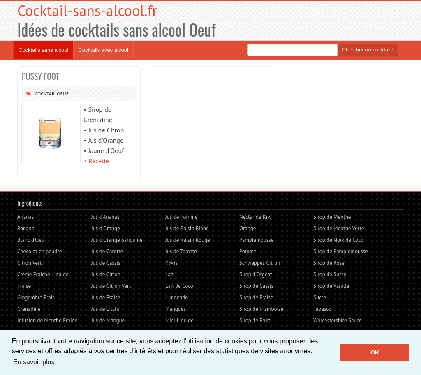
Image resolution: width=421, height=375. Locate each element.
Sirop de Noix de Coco (338, 239)
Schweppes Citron (259, 262)
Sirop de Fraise (256, 297)
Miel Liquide (179, 320)
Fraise (24, 285)
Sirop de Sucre (329, 274)
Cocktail (45, 93)
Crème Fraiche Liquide (42, 274)
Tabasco (322, 309)
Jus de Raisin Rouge (187, 239)
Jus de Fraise (105, 297)
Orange (247, 228)
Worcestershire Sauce (337, 320)
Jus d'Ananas (105, 216)
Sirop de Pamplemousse (340, 251)
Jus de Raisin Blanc (186, 228)
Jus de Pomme (181, 216)
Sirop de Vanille (331, 285)
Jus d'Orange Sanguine (117, 239)
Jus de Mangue (108, 320)
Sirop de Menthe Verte (338, 228)
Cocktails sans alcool (43, 50)
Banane (25, 228)
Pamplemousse (256, 239)
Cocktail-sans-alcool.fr (87, 10)
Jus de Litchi (105, 309)
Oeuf (63, 93)
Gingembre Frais (36, 297)
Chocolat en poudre (39, 251)
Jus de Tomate (181, 251)
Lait (169, 274)
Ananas (25, 216)
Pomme (247, 251)
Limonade (176, 297)
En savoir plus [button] (34, 362)
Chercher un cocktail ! (367, 49)
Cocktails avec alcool (103, 50)
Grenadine (29, 309)
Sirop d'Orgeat (255, 274)
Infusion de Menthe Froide (47, 320)
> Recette (96, 161)
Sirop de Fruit (254, 320)
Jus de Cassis (105, 262)
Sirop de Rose (329, 262)
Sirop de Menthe (332, 216)
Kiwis (171, 262)
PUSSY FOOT (40, 76)
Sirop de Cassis (256, 285)
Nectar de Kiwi (256, 216)
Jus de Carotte (107, 251)
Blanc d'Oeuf (31, 239)
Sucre (319, 297)
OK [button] (374, 352)
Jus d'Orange (105, 228)
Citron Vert (29, 262)
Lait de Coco (179, 285)
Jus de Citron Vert (111, 285)
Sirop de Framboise (261, 309)
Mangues (175, 309)
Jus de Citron (105, 274)
